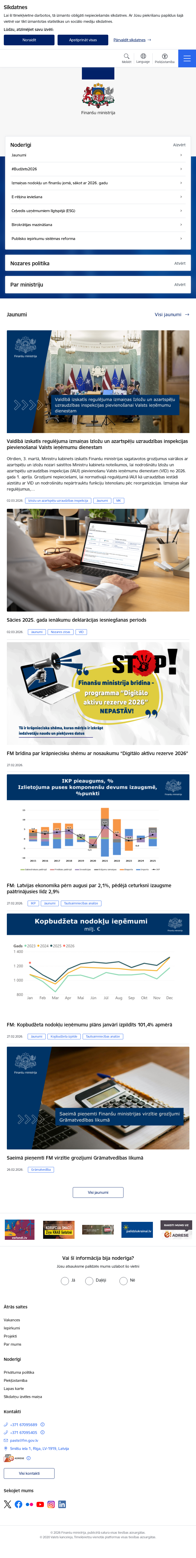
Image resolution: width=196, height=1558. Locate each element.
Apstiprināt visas (83, 39)
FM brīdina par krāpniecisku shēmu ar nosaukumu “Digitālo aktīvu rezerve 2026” (97, 753)
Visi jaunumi (98, 1192)
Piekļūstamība (15, 1380)
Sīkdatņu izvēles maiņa (23, 1396)
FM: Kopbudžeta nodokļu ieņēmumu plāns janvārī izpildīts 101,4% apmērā (89, 1025)
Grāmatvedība (41, 1169)
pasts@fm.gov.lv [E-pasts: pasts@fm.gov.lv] (24, 1440)
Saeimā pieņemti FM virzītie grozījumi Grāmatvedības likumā (75, 1158)
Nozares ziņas (60, 632)
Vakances (12, 1320)
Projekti (10, 1336)
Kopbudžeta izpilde (64, 1036)
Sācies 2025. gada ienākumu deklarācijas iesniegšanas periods (76, 620)
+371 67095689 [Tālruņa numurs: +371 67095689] (23, 1424)
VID (81, 632)
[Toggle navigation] (187, 58)
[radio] (68, 1280)
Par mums (12, 1344)
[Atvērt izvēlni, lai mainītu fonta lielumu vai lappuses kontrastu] (164, 59)
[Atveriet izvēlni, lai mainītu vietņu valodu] (143, 59)
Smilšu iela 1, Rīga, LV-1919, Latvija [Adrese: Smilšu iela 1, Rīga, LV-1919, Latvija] (39, 1448)
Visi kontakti (29, 1473)
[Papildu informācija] (42, 1424)
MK (118, 500)
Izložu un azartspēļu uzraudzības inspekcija (58, 500)
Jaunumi (102, 500)
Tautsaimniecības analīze (81, 903)
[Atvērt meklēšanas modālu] (126, 59)
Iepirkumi (12, 1328)
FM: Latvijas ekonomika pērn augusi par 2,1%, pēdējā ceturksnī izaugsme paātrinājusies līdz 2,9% (89, 888)
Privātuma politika (19, 1372)
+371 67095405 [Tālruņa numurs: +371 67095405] (23, 1432)
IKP (33, 903)
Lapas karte (14, 1388)
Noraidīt (29, 39)
